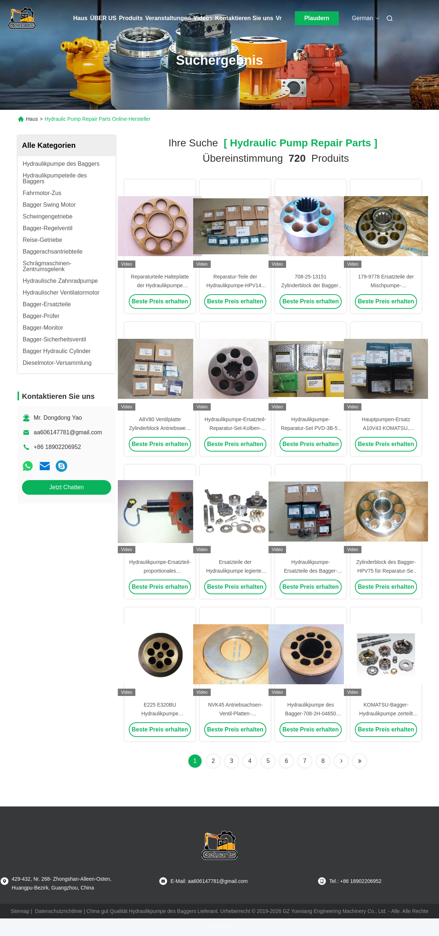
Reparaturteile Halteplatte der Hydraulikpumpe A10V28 (160, 285)
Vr (279, 18)
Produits (131, 18)
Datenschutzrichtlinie (58, 911)
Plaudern (316, 18)
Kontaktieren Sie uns (244, 18)
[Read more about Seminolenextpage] (341, 761)
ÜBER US (103, 18)
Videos (203, 18)
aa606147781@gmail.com (68, 432)
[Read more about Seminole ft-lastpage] (359, 761)
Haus (80, 18)
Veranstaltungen (168, 18)
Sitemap (20, 911)
